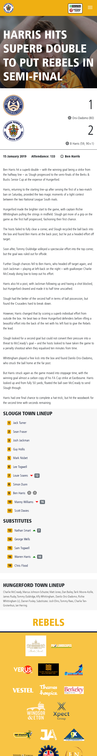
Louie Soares (20, 475)
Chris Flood (21, 566)
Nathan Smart (23, 530)
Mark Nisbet (20, 458)
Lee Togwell (20, 467)
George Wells (22, 539)
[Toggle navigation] (90, 7)
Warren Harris (23, 557)
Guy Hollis (19, 449)
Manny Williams (24, 502)
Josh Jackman (21, 440)
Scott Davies (22, 511)
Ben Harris (19, 493)
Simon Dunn (20, 484)
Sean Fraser (20, 432)
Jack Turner (19, 423)
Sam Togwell (22, 548)
